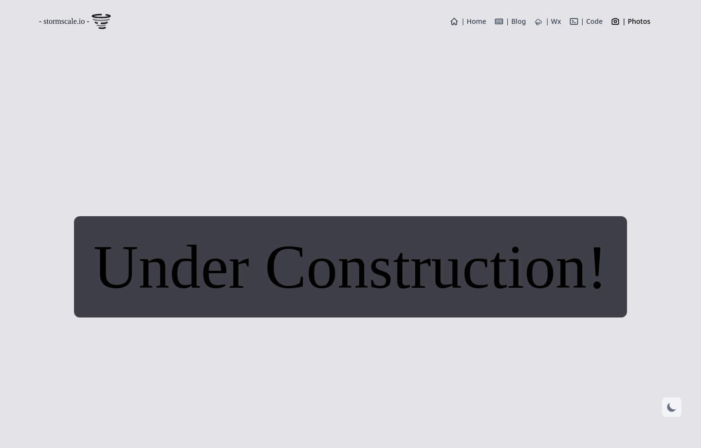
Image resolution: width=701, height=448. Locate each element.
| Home (467, 21)
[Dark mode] (672, 407)
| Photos (630, 21)
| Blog (510, 21)
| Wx (547, 21)
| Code (586, 21)
